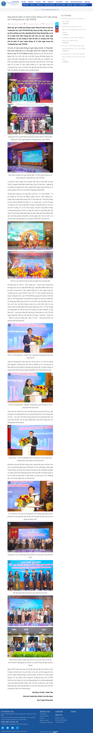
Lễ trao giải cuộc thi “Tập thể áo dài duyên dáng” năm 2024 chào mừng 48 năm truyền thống (74, 56)
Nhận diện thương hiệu (76, 1)
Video (73, 711)
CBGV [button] (44, 1)
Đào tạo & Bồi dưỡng (61, 720)
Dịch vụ (58, 715)
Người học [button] (50, 1)
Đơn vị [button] (75, 5)
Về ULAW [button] (23, 1)
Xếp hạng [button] (69, 5)
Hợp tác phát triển (49, 5)
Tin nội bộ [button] (38, 1)
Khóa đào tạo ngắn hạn (46, 722)
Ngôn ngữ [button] (87, 1)
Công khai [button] (30, 1)
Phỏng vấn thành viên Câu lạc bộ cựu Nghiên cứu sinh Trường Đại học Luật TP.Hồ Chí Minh (74, 29)
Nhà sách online (59, 718)
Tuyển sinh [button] (26, 5)
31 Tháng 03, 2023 (48, 24)
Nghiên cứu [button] (40, 5)
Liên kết (59, 712)
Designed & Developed (49, 731)
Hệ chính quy (43, 714)
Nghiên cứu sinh (44, 720)
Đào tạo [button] (32, 5)
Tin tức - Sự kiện (60, 5)
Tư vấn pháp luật (59, 722)
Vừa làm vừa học (44, 716)
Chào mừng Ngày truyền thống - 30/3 (50, 9)
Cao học (42, 718)
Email (66, 1)
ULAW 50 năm (15, 1)
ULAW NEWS (82, 5)
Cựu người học (59, 1)
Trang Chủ (37, 9)
